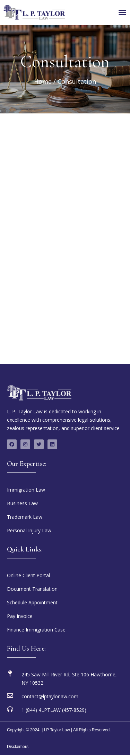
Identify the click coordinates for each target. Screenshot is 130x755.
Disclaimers (17, 746)
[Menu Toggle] (122, 12)
